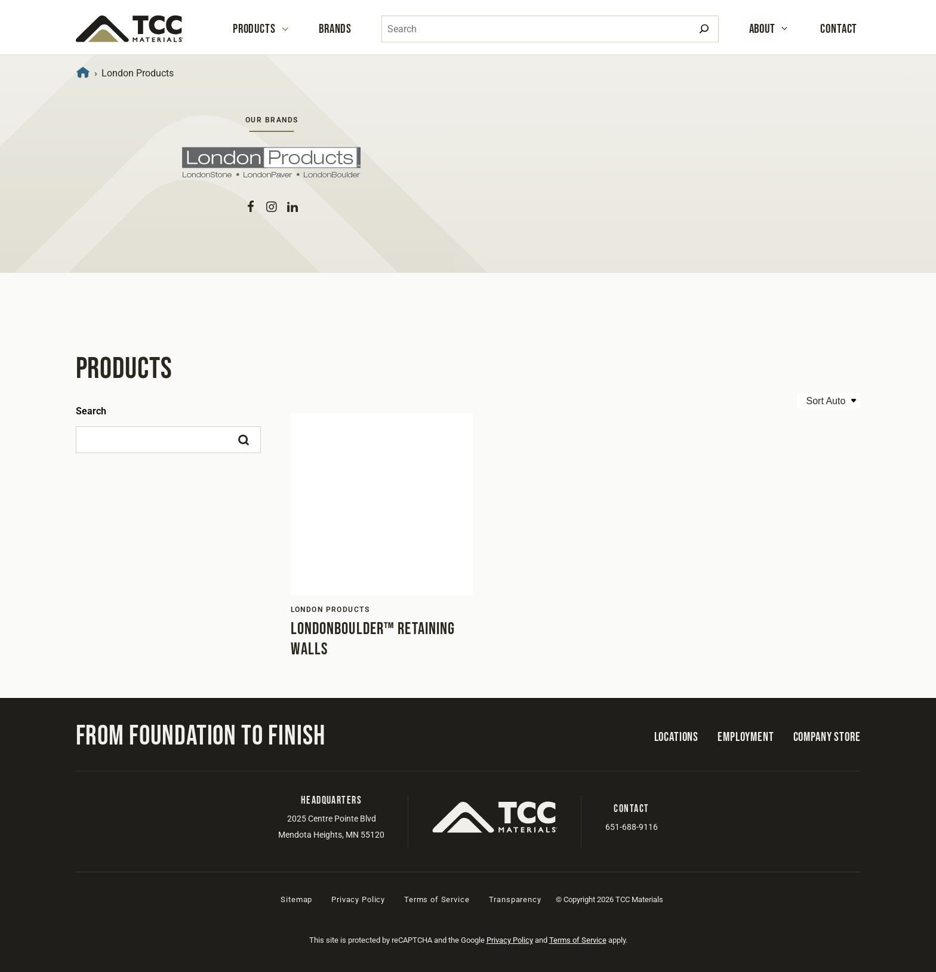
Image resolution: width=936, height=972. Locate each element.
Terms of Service (436, 899)
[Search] (704, 29)
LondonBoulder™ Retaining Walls (373, 639)
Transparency (515, 899)
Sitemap (296, 899)
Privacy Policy (358, 899)
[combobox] (550, 29)
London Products (330, 609)
